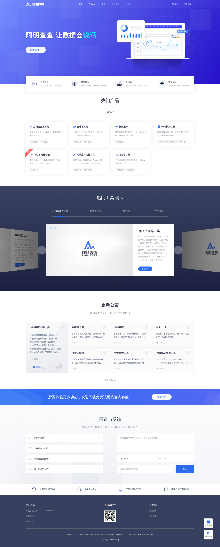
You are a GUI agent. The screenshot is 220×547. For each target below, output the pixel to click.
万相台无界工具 (32, 511)
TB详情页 (29, 522)
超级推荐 (49, 510)
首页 (81, 4)
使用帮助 (152, 511)
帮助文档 (174, 4)
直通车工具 (30, 516)
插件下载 (115, 4)
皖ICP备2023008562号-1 (111, 540)
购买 (103, 4)
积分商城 (187, 4)
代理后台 (129, 4)
